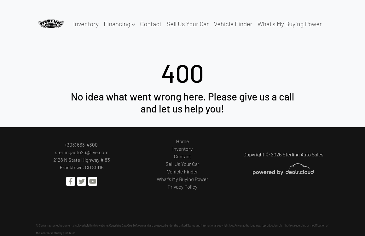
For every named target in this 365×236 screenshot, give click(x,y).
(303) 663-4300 (82, 145)
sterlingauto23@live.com (81, 152)
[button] (119, 23)
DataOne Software (133, 225)
